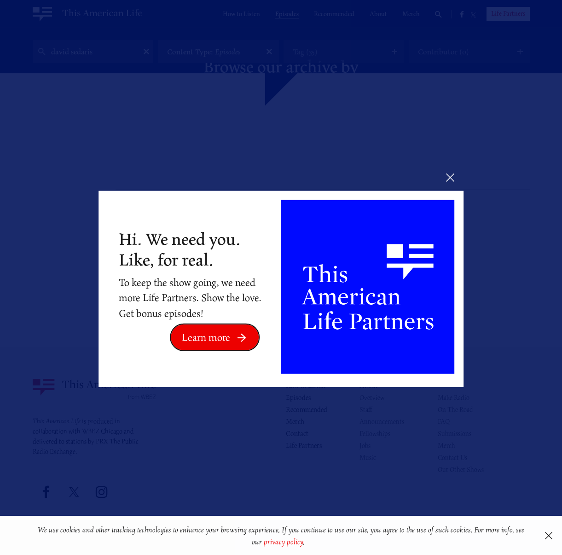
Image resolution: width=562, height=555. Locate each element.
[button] (308, 542)
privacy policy (283, 541)
